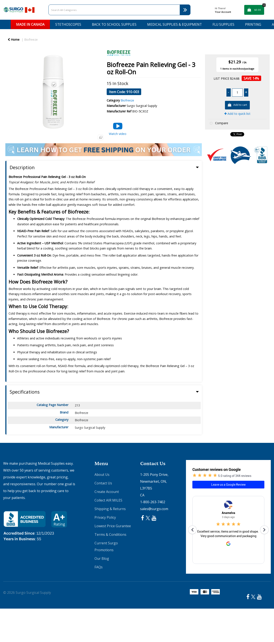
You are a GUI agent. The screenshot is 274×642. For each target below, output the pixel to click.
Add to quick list (237, 114)
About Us (101, 474)
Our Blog (101, 558)
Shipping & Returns (110, 508)
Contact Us (103, 483)
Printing (253, 24)
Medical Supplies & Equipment (174, 24)
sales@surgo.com (154, 508)
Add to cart (237, 105)
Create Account (106, 491)
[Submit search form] (185, 9)
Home (13, 39)
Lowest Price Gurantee (112, 526)
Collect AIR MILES (108, 500)
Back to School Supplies (114, 24)
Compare (218, 123)
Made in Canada (30, 24)
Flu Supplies (223, 24)
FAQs (98, 567)
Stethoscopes (68, 24)
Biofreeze (31, 39)
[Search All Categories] (119, 9)
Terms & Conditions (110, 534)
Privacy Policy (105, 517)
